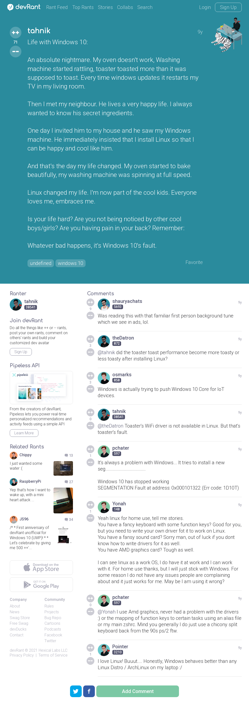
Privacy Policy (22, 655)
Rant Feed (57, 7)
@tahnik (106, 352)
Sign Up (228, 7)
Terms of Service (53, 655)
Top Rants (83, 7)
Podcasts (52, 629)
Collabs (125, 7)
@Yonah (107, 612)
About (15, 606)
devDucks (18, 629)
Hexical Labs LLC (53, 650)
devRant (17, 650)
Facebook (53, 635)
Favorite (194, 262)
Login (205, 7)
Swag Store (20, 617)
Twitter (50, 641)
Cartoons (52, 623)
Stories (105, 7)
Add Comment (138, 691)
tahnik (38, 31)
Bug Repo (52, 617)
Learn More (24, 433)
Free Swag (19, 623)
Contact (16, 635)
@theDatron (110, 426)
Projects (51, 612)
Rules (49, 606)
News (14, 612)
